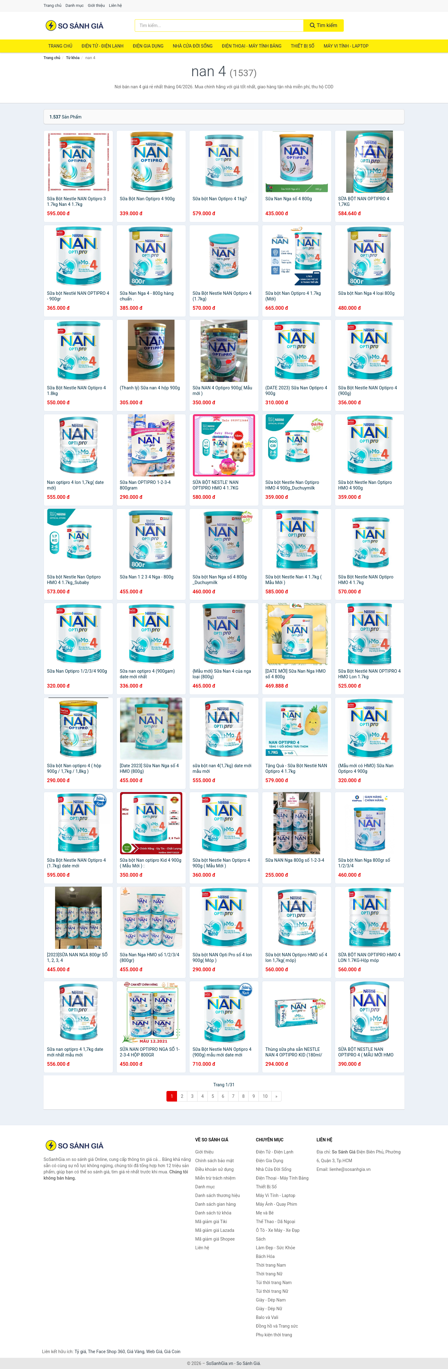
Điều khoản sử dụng (214, 1169)
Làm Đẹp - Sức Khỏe (275, 1247)
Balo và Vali (267, 1317)
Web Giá (154, 1351)
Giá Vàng (135, 1351)
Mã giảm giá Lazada (215, 1230)
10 (265, 1096)
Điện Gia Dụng (148, 46)
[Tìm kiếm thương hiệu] (219, 25)
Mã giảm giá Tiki (211, 1221)
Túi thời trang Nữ (272, 1291)
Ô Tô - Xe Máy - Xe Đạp (278, 1230)
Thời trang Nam (271, 1265)
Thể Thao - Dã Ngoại (275, 1221)
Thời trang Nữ (269, 1273)
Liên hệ (115, 5)
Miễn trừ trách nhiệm (215, 1178)
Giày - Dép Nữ (269, 1308)
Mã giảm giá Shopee (215, 1239)
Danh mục (75, 5)
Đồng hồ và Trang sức (277, 1326)
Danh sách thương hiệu (217, 1195)
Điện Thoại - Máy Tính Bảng (251, 46)
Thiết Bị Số (303, 46)
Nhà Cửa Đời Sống (192, 46)
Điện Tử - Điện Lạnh (103, 46)
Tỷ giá (80, 1351)
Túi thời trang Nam (274, 1282)
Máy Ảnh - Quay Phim (276, 1204)
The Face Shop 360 (106, 1351)
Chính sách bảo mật (214, 1160)
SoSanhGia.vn (219, 1363)
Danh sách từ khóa (213, 1212)
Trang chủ (52, 5)
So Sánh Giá (248, 1363)
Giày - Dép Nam (271, 1299)
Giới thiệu (96, 5)
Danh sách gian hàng (215, 1204)
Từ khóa (72, 58)
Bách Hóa (265, 1256)
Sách (261, 1239)
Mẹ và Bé (265, 1212)
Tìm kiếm (323, 25)
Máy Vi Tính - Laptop (346, 46)
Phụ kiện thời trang (274, 1334)
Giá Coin (172, 1351)
